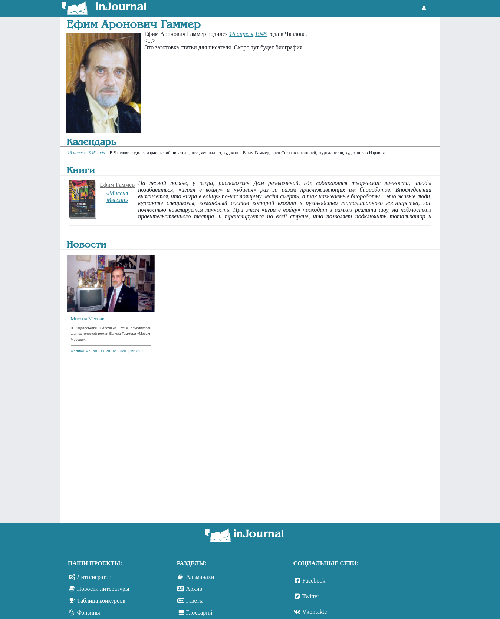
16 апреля (241, 34)
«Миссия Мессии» (117, 196)
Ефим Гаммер (117, 185)
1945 (261, 34)
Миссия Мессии (88, 318)
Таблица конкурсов (101, 601)
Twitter (310, 596)
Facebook (313, 580)
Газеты (194, 601)
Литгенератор (94, 577)
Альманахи (200, 577)
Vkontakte (314, 612)
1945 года (96, 152)
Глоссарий (199, 612)
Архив (194, 589)
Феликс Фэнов (84, 351)
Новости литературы (103, 589)
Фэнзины (88, 612)
